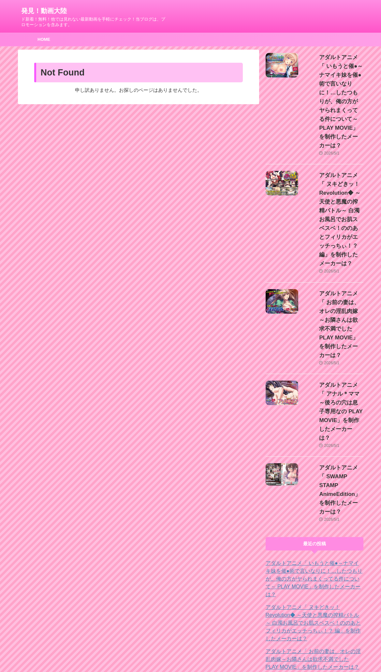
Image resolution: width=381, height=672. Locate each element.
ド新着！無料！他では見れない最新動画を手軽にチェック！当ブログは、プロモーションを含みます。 (191, 653)
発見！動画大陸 (44, 10)
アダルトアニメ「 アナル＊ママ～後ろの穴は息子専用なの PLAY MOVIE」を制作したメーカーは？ (314, 522)
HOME (43, 39)
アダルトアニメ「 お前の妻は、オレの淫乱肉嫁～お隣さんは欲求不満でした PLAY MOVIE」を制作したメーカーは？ (332, 241)
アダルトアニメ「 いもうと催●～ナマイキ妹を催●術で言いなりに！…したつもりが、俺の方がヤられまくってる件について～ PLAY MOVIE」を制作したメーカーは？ (332, 84)
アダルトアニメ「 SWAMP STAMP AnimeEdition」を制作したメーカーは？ (331, 353)
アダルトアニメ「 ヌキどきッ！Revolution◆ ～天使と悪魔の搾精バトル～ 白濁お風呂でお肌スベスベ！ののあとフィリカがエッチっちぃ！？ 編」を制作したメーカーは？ (332, 167)
